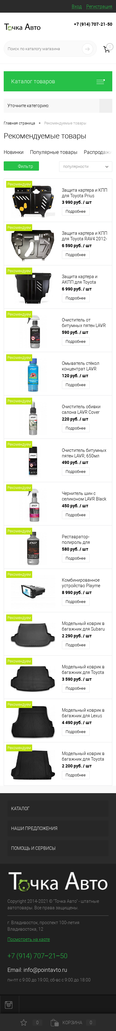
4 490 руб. (77, 722)
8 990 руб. (77, 592)
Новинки (14, 152)
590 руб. (75, 332)
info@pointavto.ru (45, 970)
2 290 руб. (77, 636)
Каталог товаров (58, 81)
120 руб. (75, 375)
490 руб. (75, 462)
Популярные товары (53, 152)
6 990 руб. (77, 289)
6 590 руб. (77, 245)
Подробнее (76, 211)
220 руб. (75, 419)
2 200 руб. (77, 766)
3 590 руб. (77, 679)
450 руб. (75, 506)
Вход (77, 6)
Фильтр (21, 166)
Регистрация (99, 6)
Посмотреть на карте (28, 939)
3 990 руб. (77, 202)
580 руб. (75, 549)
